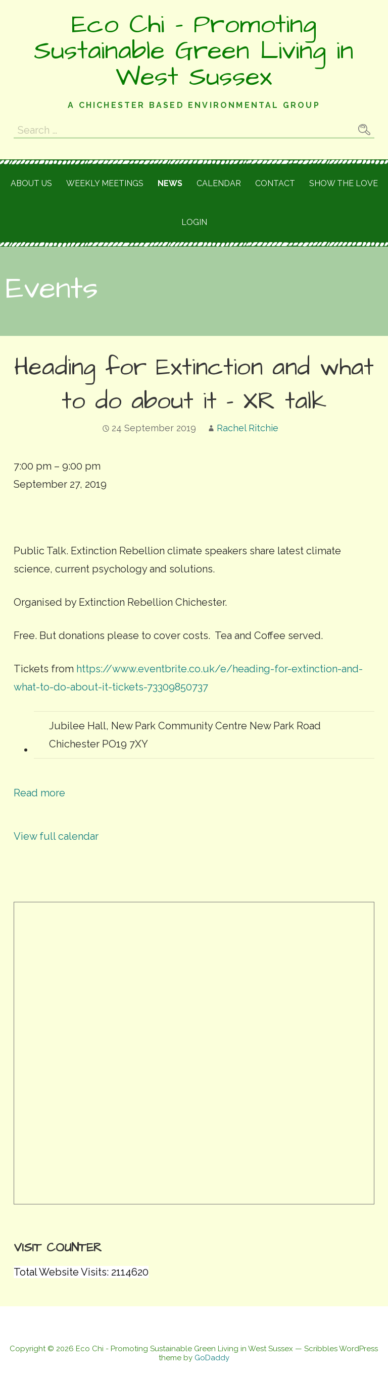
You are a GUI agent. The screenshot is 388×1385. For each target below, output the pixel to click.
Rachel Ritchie (247, 428)
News (170, 183)
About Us (31, 183)
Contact (275, 183)
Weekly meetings (104, 183)
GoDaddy (212, 1357)
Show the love (343, 183)
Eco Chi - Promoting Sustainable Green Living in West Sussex (194, 51)
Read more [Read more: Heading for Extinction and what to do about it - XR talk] (39, 793)
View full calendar (56, 836)
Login (194, 222)
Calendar (219, 183)
